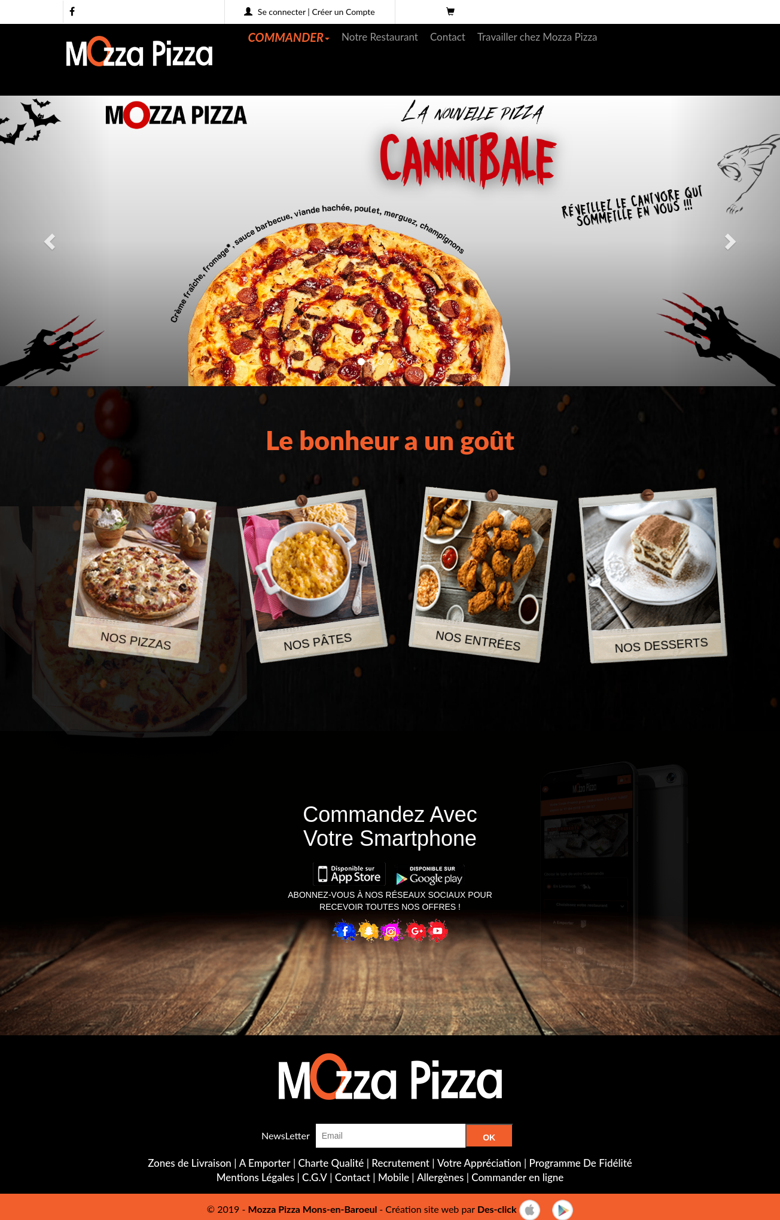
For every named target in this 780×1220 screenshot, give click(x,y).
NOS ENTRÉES (478, 641)
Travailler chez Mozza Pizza (537, 36)
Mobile (393, 1177)
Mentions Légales (255, 1177)
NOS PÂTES (317, 642)
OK (489, 1137)
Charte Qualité (331, 1163)
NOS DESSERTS (661, 645)
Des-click (497, 1209)
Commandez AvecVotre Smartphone (390, 826)
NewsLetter (285, 1135)
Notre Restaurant (380, 36)
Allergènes (440, 1177)
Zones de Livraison (189, 1163)
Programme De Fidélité (580, 1163)
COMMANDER (289, 37)
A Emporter (265, 1163)
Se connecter (282, 12)
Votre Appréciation (479, 1163)
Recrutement (400, 1163)
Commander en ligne (517, 1177)
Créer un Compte (343, 12)
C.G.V (314, 1177)
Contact (447, 36)
